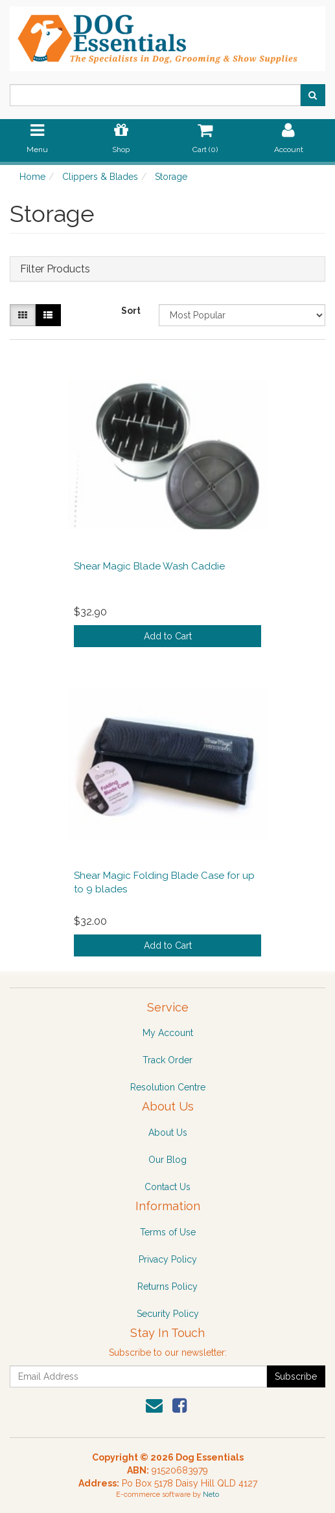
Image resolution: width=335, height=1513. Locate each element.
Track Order (167, 1060)
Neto (211, 1494)
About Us (167, 1132)
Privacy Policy (168, 1259)
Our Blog (167, 1159)
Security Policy (168, 1314)
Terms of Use (168, 1232)
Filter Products (55, 269)
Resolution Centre (167, 1087)
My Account (168, 1033)
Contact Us (167, 1187)
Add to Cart (168, 636)
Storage (171, 176)
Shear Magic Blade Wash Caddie (149, 566)
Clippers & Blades (100, 176)
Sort (131, 310)
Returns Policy (167, 1286)
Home (32, 176)
